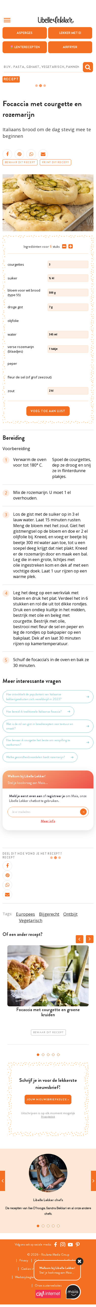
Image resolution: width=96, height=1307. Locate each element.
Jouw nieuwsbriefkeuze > (48, 1099)
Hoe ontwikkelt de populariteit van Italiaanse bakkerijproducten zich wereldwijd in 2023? (48, 696)
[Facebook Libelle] (55, 1244)
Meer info (48, 820)
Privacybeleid (48, 1116)
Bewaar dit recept (20, 162)
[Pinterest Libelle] (77, 1244)
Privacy (23, 1260)
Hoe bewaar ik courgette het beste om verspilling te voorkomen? (48, 742)
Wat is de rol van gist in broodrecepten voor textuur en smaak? (48, 726)
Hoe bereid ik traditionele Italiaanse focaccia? (38, 711)
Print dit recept (55, 162)
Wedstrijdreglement (27, 1277)
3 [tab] (48, 1054)
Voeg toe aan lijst (48, 411)
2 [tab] (43, 1054)
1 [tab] (38, 1054)
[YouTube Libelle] (70, 1244)
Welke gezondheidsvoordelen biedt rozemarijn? (40, 757)
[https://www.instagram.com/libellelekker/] (62, 1244)
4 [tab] (53, 1054)
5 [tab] (58, 1054)
